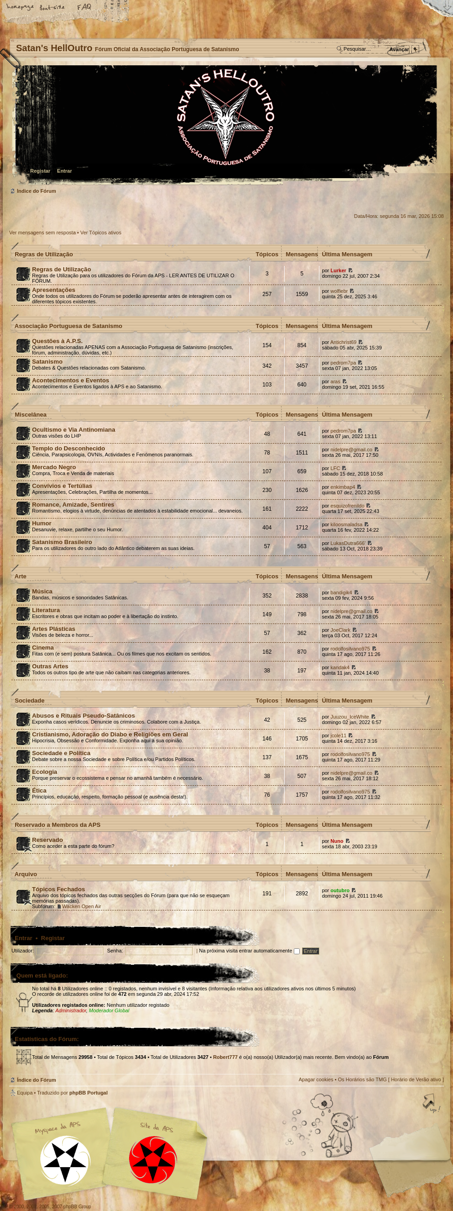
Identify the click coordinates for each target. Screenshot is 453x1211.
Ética (39, 790)
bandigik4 (341, 592)
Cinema (43, 647)
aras (335, 381)
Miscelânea (30, 414)
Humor (42, 523)
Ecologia (44, 771)
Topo (432, 1104)
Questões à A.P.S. (57, 341)
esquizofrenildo (347, 505)
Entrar (64, 171)
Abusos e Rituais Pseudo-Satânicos (83, 715)
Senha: (115, 950)
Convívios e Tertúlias (62, 485)
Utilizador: (22, 950)
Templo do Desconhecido (68, 448)
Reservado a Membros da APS (57, 824)
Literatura (46, 610)
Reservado (47, 839)
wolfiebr (339, 291)
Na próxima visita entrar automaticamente (249, 950)
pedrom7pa (343, 362)
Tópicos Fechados (58, 889)
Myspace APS (112, 1154)
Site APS (153, 1160)
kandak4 (340, 667)
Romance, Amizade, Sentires (73, 504)
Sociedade (29, 700)
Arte (21, 576)
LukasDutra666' (348, 543)
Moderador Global (109, 1010)
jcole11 (338, 735)
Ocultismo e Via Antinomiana (73, 429)
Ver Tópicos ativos (101, 232)
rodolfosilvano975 (350, 648)
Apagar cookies (316, 1079)
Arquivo (26, 874)
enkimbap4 (342, 487)
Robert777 (225, 1057)
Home (21, 8)
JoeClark (340, 630)
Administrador (70, 1010)
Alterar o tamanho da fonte (53, 8)
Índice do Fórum (225, 125)
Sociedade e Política (61, 753)
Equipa (24, 1092)
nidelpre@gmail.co (351, 449)
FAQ (85, 8)
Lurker (338, 270)
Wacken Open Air (81, 906)
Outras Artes (50, 666)
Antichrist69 (343, 342)
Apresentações (54, 289)
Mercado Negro (54, 467)
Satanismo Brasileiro (62, 542)
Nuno (336, 841)
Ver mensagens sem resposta (42, 232)
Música (42, 591)
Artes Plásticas (54, 628)
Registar (40, 171)
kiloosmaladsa (346, 524)
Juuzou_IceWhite (349, 716)
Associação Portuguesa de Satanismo (69, 326)
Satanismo (47, 361)
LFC (335, 468)
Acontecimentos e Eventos (70, 380)
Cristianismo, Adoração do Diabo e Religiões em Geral (110, 734)
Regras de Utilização (44, 254)
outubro (340, 890)
